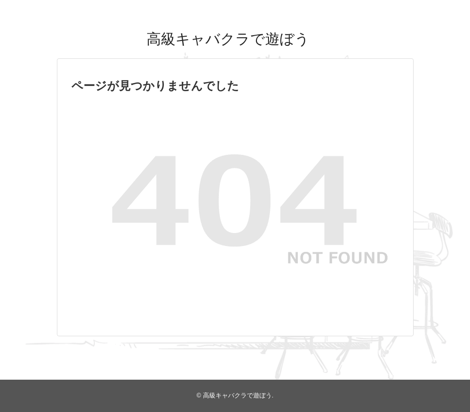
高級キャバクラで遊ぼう (228, 39)
